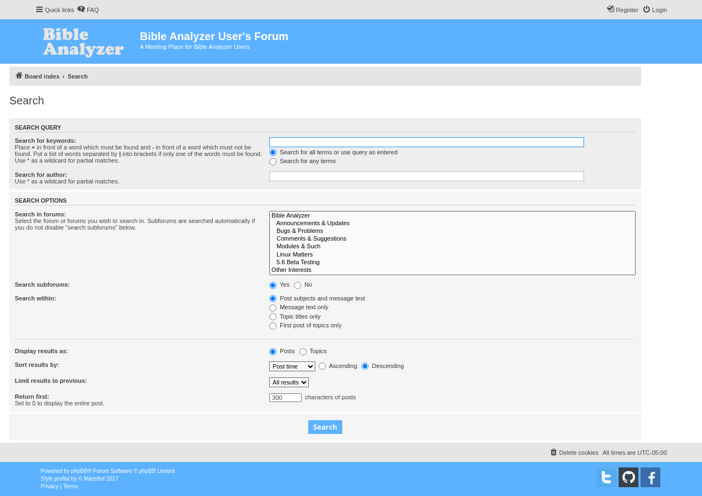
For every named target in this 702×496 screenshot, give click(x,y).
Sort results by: (37, 364)
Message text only (299, 307)
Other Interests (452, 270)
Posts (282, 351)
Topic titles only (294, 316)
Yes (279, 284)
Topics (313, 351)
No (303, 284)
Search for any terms (302, 161)
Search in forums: (40, 214)
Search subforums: (42, 284)
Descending (382, 366)
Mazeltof (94, 479)
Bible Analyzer (452, 216)
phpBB (79, 471)
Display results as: (41, 351)
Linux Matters (452, 255)
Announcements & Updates (452, 223)
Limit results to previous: (51, 380)
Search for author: (41, 174)
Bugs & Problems (452, 231)
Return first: (32, 396)
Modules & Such (452, 246)
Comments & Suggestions (452, 239)
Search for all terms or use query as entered (333, 152)
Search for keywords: (45, 140)
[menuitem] (88, 9)
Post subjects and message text (317, 298)
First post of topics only (305, 325)
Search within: (35, 298)
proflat (62, 479)
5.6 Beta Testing (452, 262)
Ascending (338, 366)
